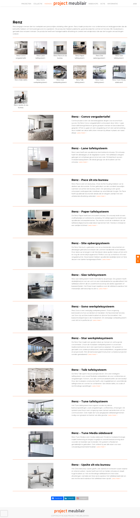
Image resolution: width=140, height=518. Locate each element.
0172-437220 (43, 1)
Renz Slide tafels (21, 80)
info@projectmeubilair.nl (60, 1)
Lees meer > (81, 133)
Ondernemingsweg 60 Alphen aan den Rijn (20, 1)
